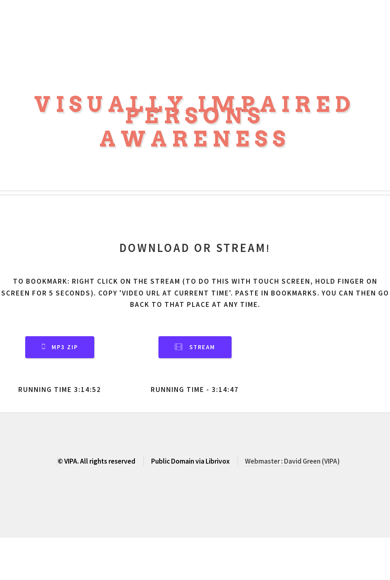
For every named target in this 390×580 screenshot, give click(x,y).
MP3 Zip (65, 347)
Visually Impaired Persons (195, 110)
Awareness (195, 139)
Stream (202, 347)
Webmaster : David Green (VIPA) (292, 461)
